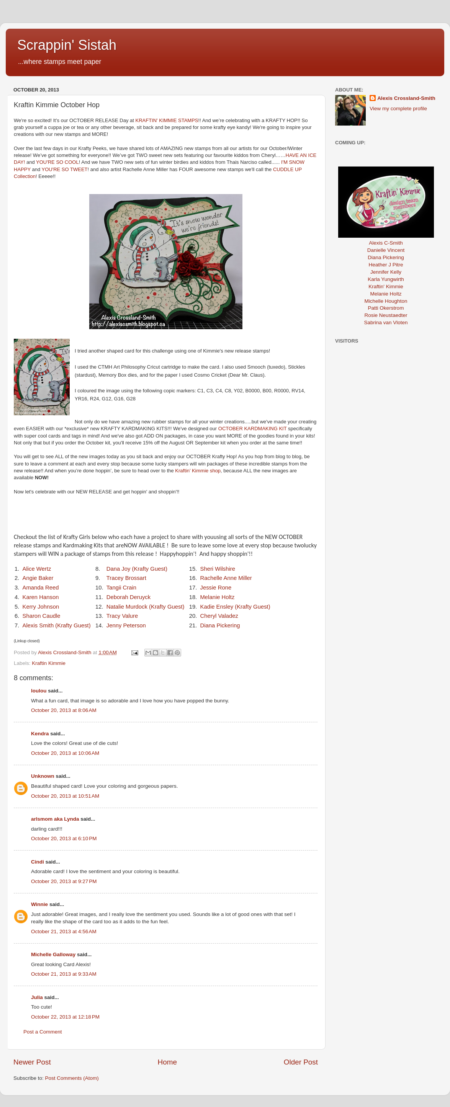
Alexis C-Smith (386, 243)
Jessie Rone (215, 588)
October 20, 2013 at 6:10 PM (64, 838)
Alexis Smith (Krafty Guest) (57, 625)
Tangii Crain (121, 588)
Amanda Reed (41, 588)
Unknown (42, 776)
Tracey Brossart (126, 578)
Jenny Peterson (126, 625)
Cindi (37, 862)
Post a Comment (42, 1032)
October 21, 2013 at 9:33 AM (64, 974)
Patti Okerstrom (386, 308)
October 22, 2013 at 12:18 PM (65, 1017)
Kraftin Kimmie (48, 663)
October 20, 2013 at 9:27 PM (64, 881)
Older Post (301, 1062)
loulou (39, 691)
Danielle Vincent (385, 250)
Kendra (40, 733)
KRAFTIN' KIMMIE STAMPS (167, 120)
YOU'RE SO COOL (57, 162)
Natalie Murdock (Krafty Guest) (145, 607)
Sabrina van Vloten (385, 322)
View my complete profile (398, 108)
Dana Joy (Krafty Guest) (136, 569)
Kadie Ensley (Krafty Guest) (235, 607)
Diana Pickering (220, 625)
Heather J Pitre (385, 265)
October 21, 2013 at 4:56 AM (64, 931)
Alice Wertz (37, 569)
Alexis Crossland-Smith (406, 98)
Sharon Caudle (42, 616)
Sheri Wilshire (217, 569)
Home (167, 1062)
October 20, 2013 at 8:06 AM (64, 710)
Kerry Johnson (41, 607)
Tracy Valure (122, 616)
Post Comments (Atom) (72, 1078)
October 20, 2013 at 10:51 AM (65, 796)
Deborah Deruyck (128, 597)
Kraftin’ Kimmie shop (198, 470)
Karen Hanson (41, 597)
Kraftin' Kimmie (385, 286)
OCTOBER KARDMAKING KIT (252, 428)
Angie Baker (38, 578)
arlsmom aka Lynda (55, 819)
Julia (37, 997)
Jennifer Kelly (385, 272)
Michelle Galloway (53, 954)
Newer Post (32, 1062)
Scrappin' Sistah (66, 45)
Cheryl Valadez (219, 616)
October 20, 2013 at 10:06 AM (65, 753)
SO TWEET (75, 169)
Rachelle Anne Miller (226, 578)
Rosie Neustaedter (386, 315)
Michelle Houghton (386, 301)
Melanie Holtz (217, 597)
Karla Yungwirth (386, 279)
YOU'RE (52, 169)
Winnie (39, 904)
